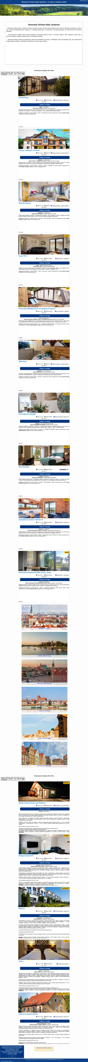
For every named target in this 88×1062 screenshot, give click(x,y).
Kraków (66, 835)
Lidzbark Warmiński (63, 994)
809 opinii (49, 483)
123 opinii (51, 872)
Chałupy (66, 446)
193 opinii (54, 536)
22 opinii (52, 430)
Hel (68, 288)
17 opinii (49, 114)
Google (3, 1047)
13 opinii (49, 272)
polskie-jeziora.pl (84, 0)
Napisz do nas (60, 1059)
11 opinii (52, 1030)
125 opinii (48, 377)
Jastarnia (66, 130)
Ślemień (66, 783)
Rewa (67, 77)
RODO (15, 1053)
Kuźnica (66, 499)
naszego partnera (32, 119)
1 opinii (56, 588)
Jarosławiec (65, 888)
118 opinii (50, 219)
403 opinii (48, 924)
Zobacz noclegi (45, 110)
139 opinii (47, 977)
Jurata (67, 235)
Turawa (66, 941)
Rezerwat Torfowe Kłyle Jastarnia (44, 1048)
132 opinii (53, 166)
